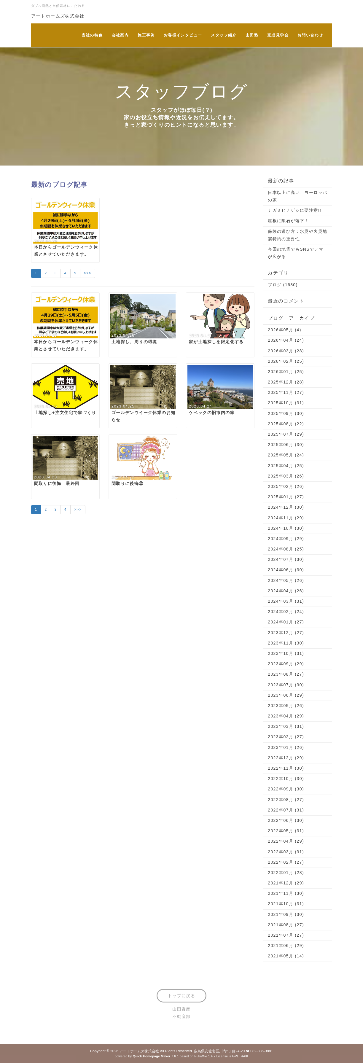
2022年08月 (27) (286, 799)
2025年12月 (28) (286, 382)
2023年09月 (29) (286, 663)
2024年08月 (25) (286, 549)
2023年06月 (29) (286, 695)
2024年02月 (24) (286, 611)
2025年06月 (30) (286, 444)
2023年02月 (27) (286, 736)
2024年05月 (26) (286, 580)
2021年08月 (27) (286, 924)
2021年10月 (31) (286, 903)
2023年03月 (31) (286, 726)
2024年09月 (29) (286, 538)
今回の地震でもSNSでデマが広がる (295, 253)
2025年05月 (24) (286, 455)
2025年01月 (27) (286, 496)
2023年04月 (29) (286, 716)
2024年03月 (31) (286, 601)
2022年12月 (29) (286, 757)
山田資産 (181, 1009)
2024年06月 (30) (286, 569)
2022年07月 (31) (286, 810)
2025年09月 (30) (286, 413)
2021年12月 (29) (286, 883)
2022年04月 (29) (286, 841)
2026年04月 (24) (286, 340)
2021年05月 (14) (286, 956)
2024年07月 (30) (286, 559)
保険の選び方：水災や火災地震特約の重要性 (297, 235)
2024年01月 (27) (286, 622)
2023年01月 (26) (286, 747)
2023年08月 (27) (286, 674)
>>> (87, 273)
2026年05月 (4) (284, 329)
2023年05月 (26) (286, 705)
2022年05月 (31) (286, 830)
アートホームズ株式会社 (58, 15)
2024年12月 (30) (286, 507)
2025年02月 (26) (286, 486)
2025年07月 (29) (286, 434)
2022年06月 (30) (286, 820)
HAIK (244, 1056)
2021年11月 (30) (286, 893)
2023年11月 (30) (286, 643)
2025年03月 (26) (286, 476)
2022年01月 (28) (286, 872)
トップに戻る (181, 995)
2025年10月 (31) (286, 402)
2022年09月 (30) (286, 789)
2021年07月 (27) (286, 935)
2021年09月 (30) (286, 914)
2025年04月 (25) (286, 465)
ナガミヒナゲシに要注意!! (294, 210)
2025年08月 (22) (286, 423)
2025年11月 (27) (286, 392)
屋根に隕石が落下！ (288, 220)
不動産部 (181, 1016)
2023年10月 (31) (286, 653)
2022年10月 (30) (286, 778)
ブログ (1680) (282, 284)
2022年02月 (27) (286, 862)
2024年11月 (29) (286, 517)
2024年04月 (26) (286, 590)
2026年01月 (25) (286, 371)
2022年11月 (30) (286, 768)
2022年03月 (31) (286, 851)
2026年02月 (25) (286, 361)
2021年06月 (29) (286, 945)
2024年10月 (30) (286, 528)
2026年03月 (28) (286, 351)
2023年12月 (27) (286, 632)
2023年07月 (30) (286, 684)
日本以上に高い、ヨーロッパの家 (297, 196)
